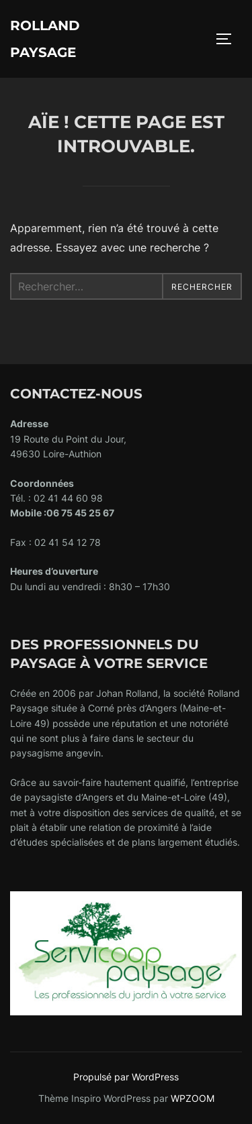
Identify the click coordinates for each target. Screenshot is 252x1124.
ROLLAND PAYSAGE (45, 38)
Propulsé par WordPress (126, 1076)
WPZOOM (192, 1098)
